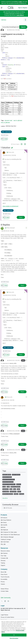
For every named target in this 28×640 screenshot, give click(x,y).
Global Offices (5, 589)
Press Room (4, 574)
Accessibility (4, 579)
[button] (26, 30)
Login (20, 1)
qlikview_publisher (15, 486)
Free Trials (3, 555)
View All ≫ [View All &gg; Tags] (5, 498)
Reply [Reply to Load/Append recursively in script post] (22, 138)
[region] (14, 629)
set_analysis (6, 491)
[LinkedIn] (5, 601)
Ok (14, 635)
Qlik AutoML (4, 525)
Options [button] (25, 19)
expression (5, 489)
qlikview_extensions (8, 494)
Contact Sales (4, 591)
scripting (21, 494)
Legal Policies (4, 615)
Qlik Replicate (4, 529)
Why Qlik (3, 544)
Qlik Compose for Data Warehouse (10, 534)
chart (8, 486)
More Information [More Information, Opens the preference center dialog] (14, 638)
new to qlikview (17, 120)
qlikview (19, 484)
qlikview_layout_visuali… (8, 479)
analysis (16, 494)
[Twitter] (2, 601)
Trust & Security (5, 577)
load (15, 489)
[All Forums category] (3, 508)
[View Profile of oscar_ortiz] (11, 152)
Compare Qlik (4, 558)
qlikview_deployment (8, 482)
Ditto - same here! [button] (6, 131)
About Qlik (3, 572)
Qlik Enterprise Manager (7, 537)
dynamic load (8, 120)
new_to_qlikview (5, 122)
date (11, 489)
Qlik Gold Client (5, 542)
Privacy (3, 581)
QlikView (3, 20)
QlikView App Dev (11, 126)
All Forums (9, 508)
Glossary (3, 560)
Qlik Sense (3, 522)
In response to (8, 363)
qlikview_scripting (7, 477)
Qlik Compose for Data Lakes (9, 532)
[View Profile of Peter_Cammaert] (11, 228)
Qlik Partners (4, 553)
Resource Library (5, 551)
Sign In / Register (22, 7)
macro (19, 491)
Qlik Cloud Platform (6, 520)
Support (3, 565)
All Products (4, 517)
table (18, 489)
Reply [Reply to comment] (20, 217)
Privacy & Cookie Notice (7, 617)
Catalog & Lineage (6, 539)
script (4, 486)
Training (3, 563)
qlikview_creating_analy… (9, 484)
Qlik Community (6, 597)
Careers (3, 584)
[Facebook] (8, 601)
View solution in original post (10, 206)
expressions (13, 491)
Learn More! (20, 15)
